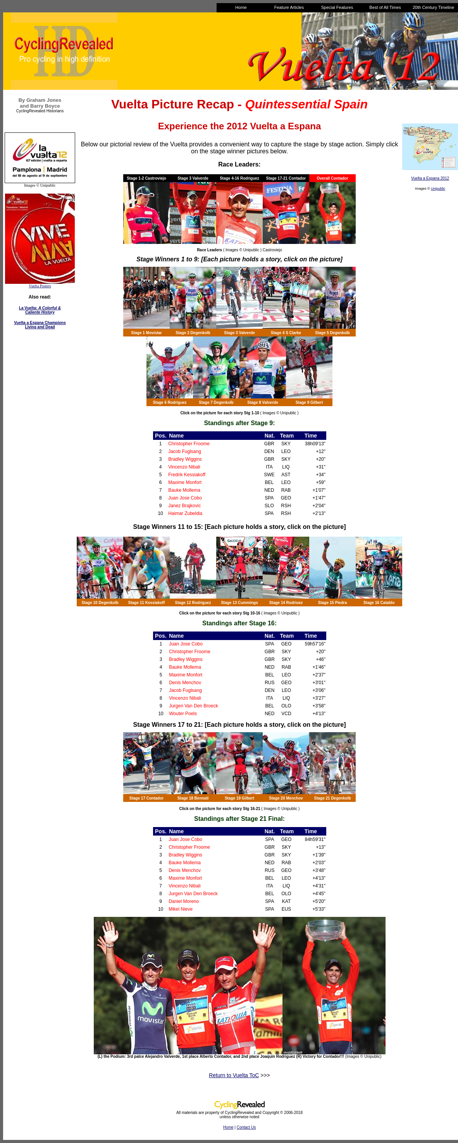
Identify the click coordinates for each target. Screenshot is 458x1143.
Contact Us (246, 1127)
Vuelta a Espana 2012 (430, 178)
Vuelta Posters (40, 286)
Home (228, 1127)
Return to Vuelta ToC (234, 1075)
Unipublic (438, 188)
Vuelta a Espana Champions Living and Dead (40, 325)
